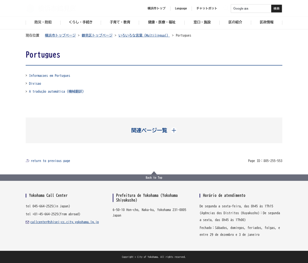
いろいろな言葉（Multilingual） (144, 35)
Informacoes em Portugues (49, 75)
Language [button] (181, 8)
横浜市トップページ (60, 35)
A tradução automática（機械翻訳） (57, 91)
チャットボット (206, 8)
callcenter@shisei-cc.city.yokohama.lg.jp (64, 222)
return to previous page (50, 160)
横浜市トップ (157, 8)
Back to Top (154, 177)
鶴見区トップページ (97, 35)
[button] (154, 130)
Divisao (35, 83)
